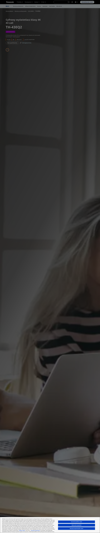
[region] (50, 525)
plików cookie (22, 530)
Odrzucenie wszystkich (76, 525)
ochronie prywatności (35, 530)
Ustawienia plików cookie (76, 521)
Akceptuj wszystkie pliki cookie (76, 528)
